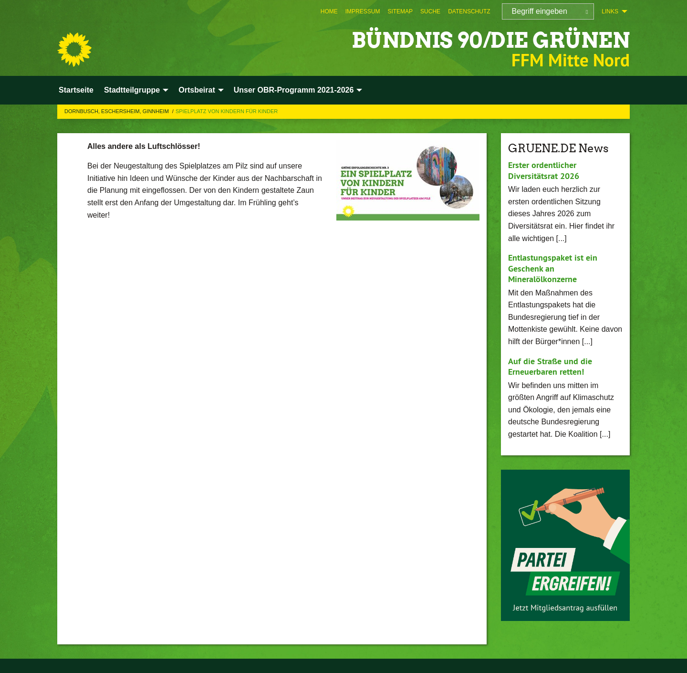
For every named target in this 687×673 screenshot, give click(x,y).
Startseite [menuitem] (76, 90)
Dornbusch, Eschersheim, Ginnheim (117, 111)
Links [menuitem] (610, 11)
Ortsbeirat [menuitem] (196, 90)
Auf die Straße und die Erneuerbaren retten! (550, 367)
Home (329, 11)
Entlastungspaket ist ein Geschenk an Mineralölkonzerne (552, 268)
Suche (430, 11)
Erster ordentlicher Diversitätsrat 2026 (543, 170)
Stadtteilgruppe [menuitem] (132, 90)
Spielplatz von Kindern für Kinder (227, 111)
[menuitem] (329, 11)
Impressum (362, 11)
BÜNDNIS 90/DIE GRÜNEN (491, 40)
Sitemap (400, 11)
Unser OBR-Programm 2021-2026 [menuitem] (294, 90)
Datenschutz (469, 11)
